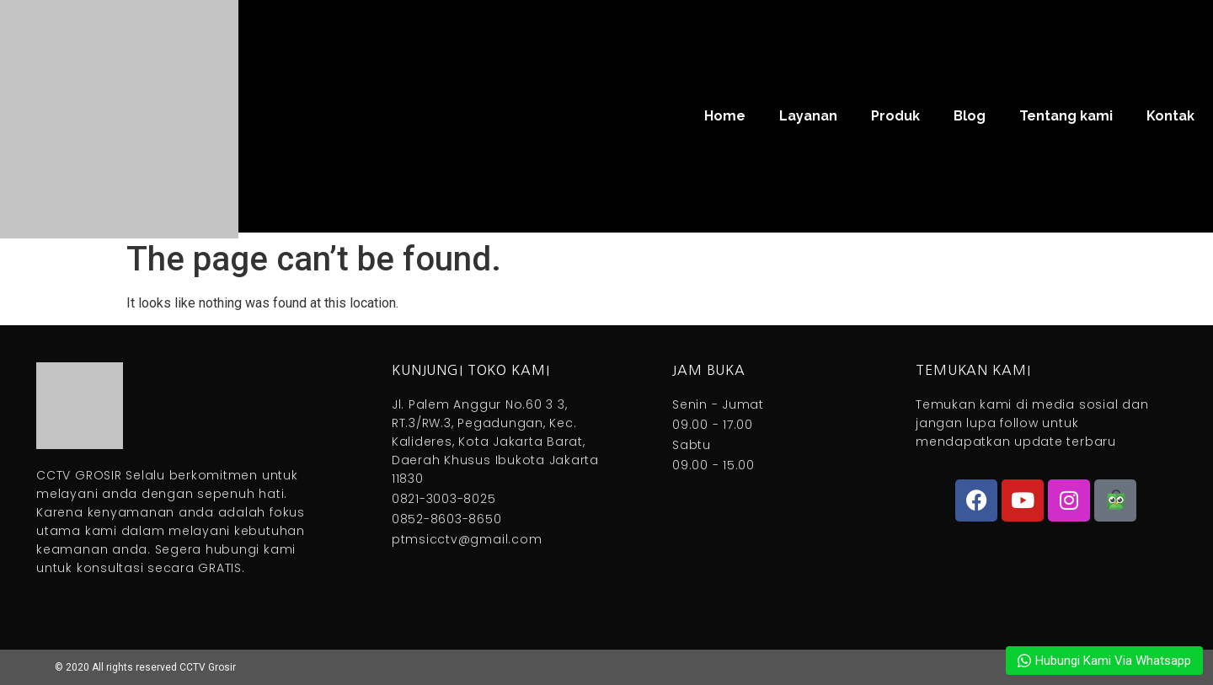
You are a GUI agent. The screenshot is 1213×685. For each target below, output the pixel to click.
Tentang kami (1066, 116)
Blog (970, 116)
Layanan (808, 116)
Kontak (1170, 116)
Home (724, 116)
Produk (895, 116)
